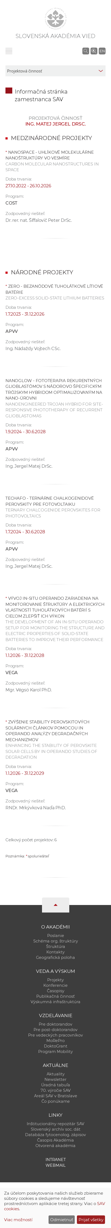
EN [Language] (102, 51)
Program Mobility (55, 1051)
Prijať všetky (91, 1219)
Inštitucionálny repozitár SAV (55, 1123)
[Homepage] (56, 19)
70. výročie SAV (56, 1090)
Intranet (56, 1159)
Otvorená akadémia (55, 1145)
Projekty (55, 979)
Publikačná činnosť (55, 996)
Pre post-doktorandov (55, 1029)
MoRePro (55, 1040)
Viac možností (18, 1219)
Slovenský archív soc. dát (55, 1129)
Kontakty (55, 952)
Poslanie (55, 935)
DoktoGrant (55, 1046)
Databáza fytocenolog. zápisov (55, 1134)
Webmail (56, 1165)
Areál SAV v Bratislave (55, 1095)
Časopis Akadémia (55, 1140)
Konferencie (55, 985)
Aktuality (56, 1074)
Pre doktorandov (55, 1024)
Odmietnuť (61, 1219)
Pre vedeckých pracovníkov (55, 1035)
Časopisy (55, 990)
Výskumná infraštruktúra (55, 1001)
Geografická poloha (55, 957)
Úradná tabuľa (55, 1084)
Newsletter (55, 1079)
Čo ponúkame (55, 1101)
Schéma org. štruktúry (55, 941)
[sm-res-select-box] (55, 70)
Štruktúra (55, 946)
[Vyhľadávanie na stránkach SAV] (85, 51)
